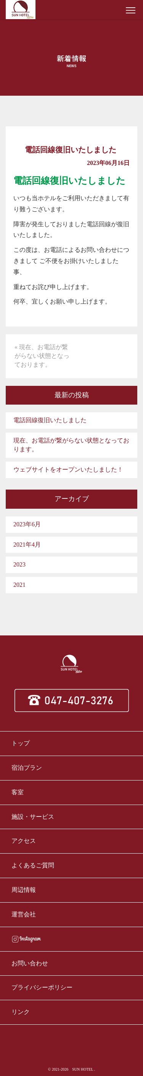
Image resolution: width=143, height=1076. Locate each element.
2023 (19, 564)
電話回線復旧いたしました (50, 420)
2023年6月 (27, 524)
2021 (19, 584)
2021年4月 (27, 544)
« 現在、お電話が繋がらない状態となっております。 (41, 356)
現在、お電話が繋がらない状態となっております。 (71, 444)
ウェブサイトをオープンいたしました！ (68, 469)
